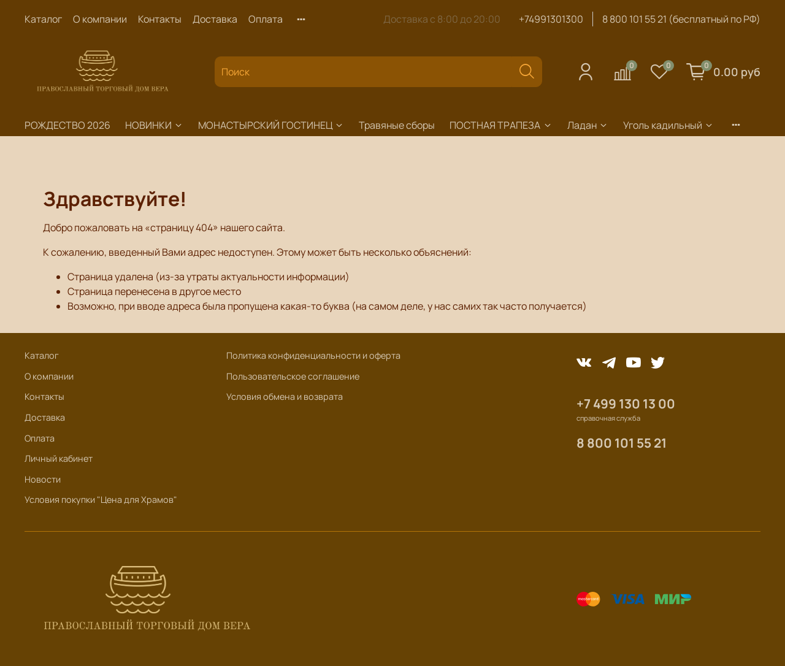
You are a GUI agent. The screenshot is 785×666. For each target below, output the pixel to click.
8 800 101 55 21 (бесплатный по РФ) (681, 19)
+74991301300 (551, 19)
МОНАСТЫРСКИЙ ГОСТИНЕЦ (271, 125)
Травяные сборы (397, 125)
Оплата (265, 19)
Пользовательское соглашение (292, 376)
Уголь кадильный (668, 125)
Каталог (43, 19)
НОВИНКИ (154, 125)
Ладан (587, 125)
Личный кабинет (59, 458)
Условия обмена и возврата (284, 396)
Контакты (160, 19)
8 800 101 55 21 (621, 442)
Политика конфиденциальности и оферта (313, 355)
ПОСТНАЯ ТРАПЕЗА (501, 125)
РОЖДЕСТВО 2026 (67, 125)
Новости (43, 479)
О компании (100, 19)
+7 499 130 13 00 (625, 403)
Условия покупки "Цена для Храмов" (101, 499)
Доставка (215, 19)
